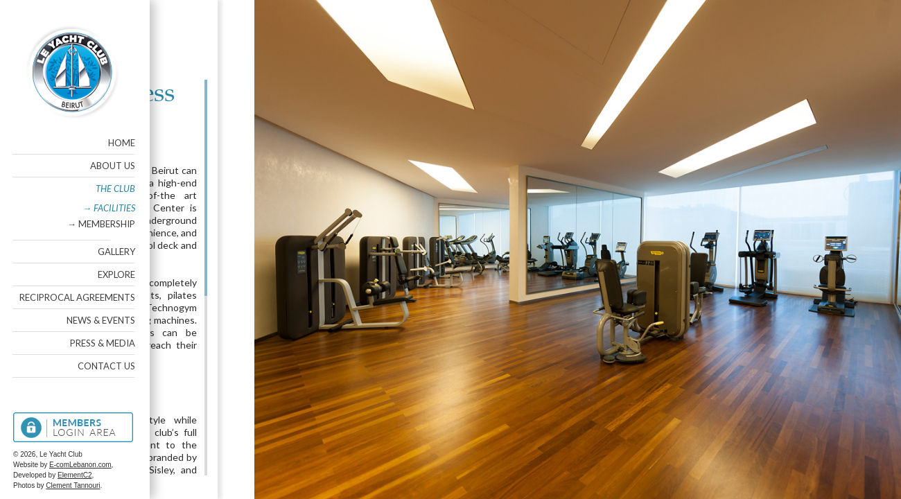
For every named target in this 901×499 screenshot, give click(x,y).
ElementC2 (74, 475)
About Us (111, 165)
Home (120, 142)
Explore (115, 274)
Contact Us (105, 365)
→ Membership (100, 223)
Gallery (115, 251)
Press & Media (101, 343)
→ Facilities (108, 207)
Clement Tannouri (72, 485)
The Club (114, 188)
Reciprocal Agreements (76, 297)
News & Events (100, 320)
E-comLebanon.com (80, 465)
